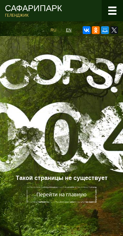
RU (53, 30)
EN (69, 30)
